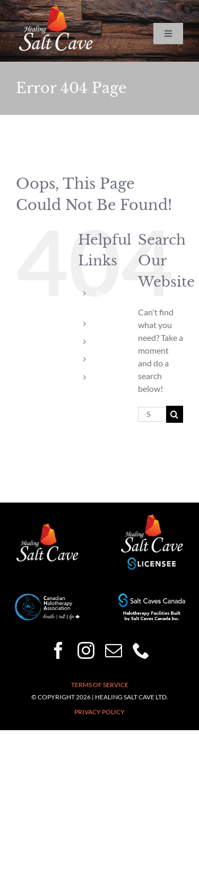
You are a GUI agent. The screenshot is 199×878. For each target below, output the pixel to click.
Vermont (110, 377)
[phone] (141, 650)
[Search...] (152, 414)
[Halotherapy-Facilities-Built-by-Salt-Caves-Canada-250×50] (151, 597)
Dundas (109, 359)
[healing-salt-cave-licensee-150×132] (151, 517)
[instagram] (85, 650)
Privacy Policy (99, 712)
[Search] (174, 414)
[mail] (113, 650)
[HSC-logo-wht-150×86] (56, 9)
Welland (110, 323)
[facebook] (58, 650)
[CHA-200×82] (47, 597)
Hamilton (111, 341)
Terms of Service (99, 685)
